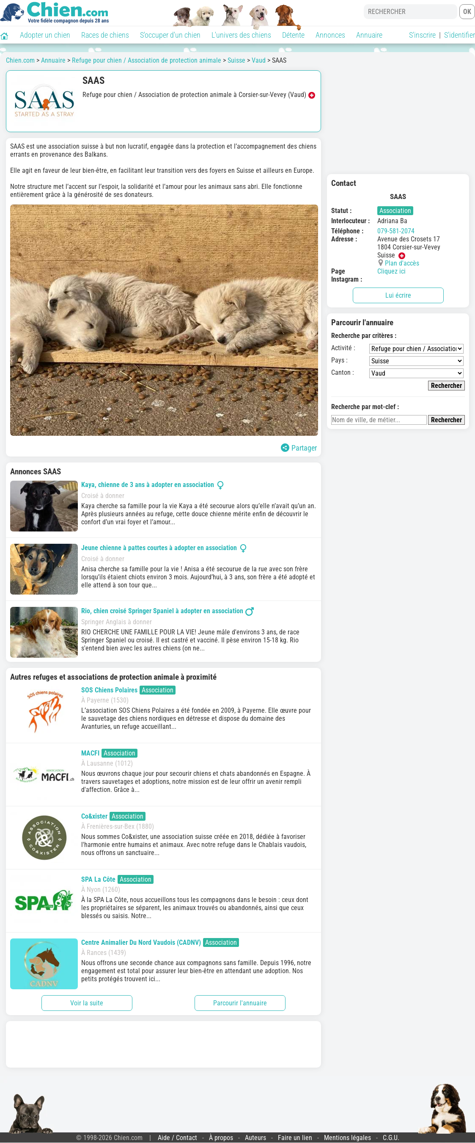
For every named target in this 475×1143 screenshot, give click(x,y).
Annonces (330, 34)
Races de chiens (105, 34)
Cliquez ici (391, 271)
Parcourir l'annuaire (240, 1003)
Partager (299, 447)
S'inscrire (422, 34)
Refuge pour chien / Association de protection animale (146, 60)
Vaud (259, 60)
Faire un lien (295, 1138)
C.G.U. (391, 1138)
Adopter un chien (45, 34)
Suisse (236, 60)
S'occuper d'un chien (170, 34)
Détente (293, 34)
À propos (221, 1138)
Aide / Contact (177, 1138)
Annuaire (369, 34)
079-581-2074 (396, 231)
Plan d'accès (402, 263)
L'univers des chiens (241, 34)
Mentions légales (347, 1138)
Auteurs (255, 1138)
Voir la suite (86, 1003)
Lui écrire (398, 295)
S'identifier (459, 34)
